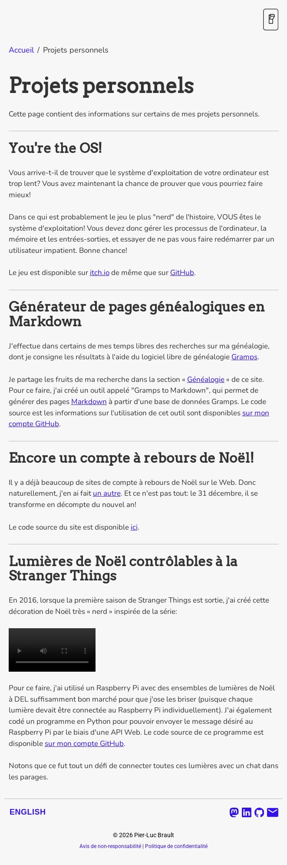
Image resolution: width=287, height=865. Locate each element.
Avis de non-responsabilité (110, 846)
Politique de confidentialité (176, 846)
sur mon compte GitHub (84, 744)
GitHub (182, 273)
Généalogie (205, 379)
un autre (107, 493)
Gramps (244, 357)
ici (134, 527)
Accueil (21, 50)
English (28, 812)
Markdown (89, 402)
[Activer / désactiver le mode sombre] (270, 20)
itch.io (99, 273)
